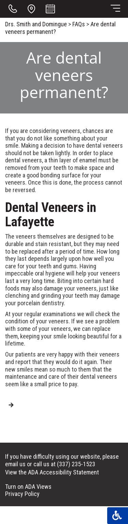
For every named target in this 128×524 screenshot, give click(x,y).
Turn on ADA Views (28, 486)
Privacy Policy (22, 493)
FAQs (78, 24)
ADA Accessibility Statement (63, 472)
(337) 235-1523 (76, 464)
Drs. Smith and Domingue (36, 24)
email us (15, 464)
